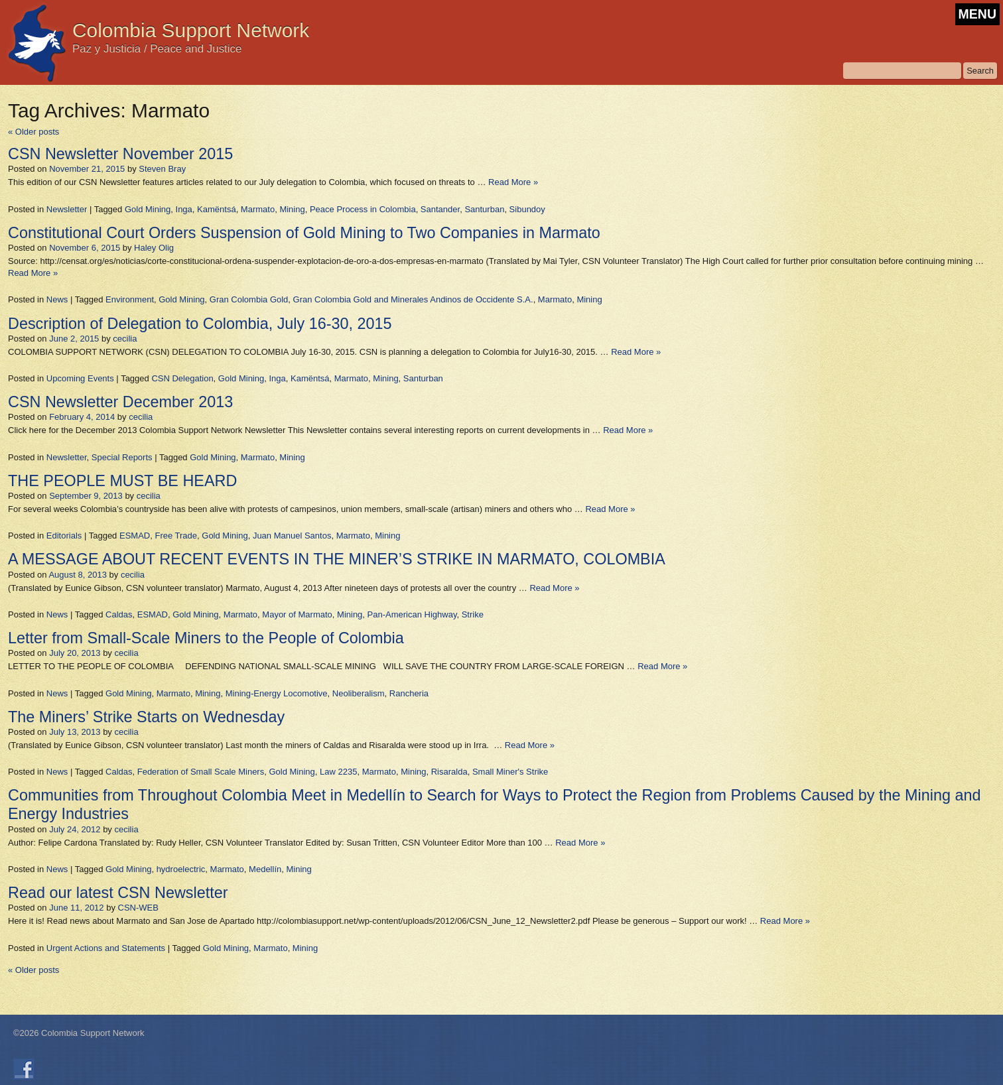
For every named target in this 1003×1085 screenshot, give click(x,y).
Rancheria (409, 693)
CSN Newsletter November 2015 (120, 153)
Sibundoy (527, 209)
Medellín (265, 869)
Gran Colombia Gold (249, 299)
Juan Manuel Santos (292, 536)
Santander (440, 209)
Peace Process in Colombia (363, 209)
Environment (129, 299)
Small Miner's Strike (510, 772)
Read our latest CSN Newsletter (118, 892)
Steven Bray (162, 169)
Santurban (484, 209)
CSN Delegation (182, 378)
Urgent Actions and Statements (105, 948)
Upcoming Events (80, 378)
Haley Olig (154, 248)
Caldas (118, 614)
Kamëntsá (216, 209)
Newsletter (66, 209)
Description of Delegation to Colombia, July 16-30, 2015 (200, 323)
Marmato (258, 209)
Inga (184, 209)
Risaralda (449, 772)
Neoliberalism (358, 693)
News (57, 299)
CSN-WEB (138, 908)
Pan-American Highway (412, 614)
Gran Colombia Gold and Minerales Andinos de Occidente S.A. (413, 299)
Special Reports (122, 457)
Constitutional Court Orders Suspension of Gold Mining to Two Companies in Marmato (304, 232)
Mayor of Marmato (297, 614)
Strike (473, 614)
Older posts (33, 132)
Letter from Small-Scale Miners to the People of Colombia (206, 638)
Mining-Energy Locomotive (277, 693)
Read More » (513, 182)
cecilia (125, 339)
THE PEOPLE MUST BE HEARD (122, 480)
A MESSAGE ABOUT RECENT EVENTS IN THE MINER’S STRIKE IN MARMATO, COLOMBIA (336, 559)
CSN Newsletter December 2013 (120, 402)
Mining (291, 209)
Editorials (64, 536)
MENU (977, 14)
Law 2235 (338, 772)
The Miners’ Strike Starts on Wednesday (146, 717)
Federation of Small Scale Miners (200, 772)
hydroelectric (181, 869)
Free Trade (176, 536)
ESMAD (134, 536)
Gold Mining (147, 209)
